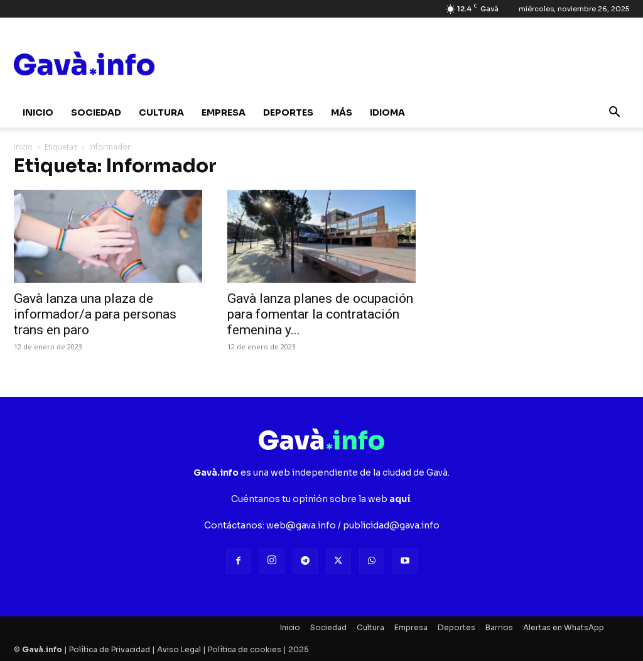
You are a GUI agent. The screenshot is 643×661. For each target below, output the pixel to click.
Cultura (161, 112)
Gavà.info (42, 649)
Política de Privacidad (109, 649)
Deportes (288, 112)
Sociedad (96, 112)
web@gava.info (301, 525)
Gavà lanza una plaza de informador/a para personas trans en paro (95, 314)
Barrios (499, 627)
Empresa (224, 112)
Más (341, 112)
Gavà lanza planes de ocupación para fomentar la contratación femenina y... (320, 314)
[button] (614, 113)
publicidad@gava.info (391, 525)
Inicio (38, 112)
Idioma (387, 112)
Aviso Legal (179, 649)
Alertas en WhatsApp (563, 627)
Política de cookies (244, 649)
